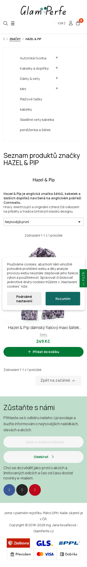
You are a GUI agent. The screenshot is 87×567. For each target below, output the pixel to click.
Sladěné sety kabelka (37, 119)
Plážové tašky (31, 99)
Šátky (43, 335)
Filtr (83, 279)
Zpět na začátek (58, 381)
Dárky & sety (30, 78)
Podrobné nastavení (24, 298)
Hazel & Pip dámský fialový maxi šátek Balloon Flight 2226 (43, 327)
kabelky (26, 109)
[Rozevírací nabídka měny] (61, 23)
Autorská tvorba (33, 58)
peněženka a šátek (35, 129)
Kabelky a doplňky (34, 68)
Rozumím (62, 298)
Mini (23, 88)
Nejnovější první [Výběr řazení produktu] (43, 222)
